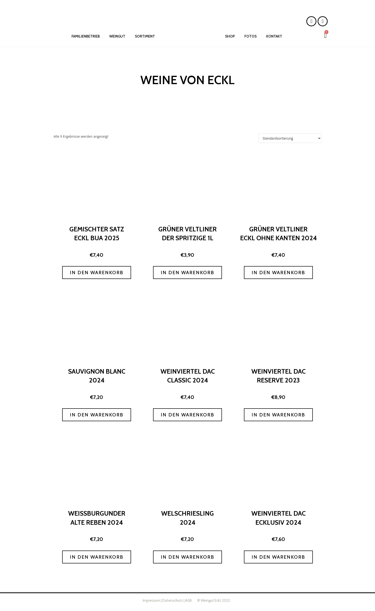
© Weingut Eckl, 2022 (213, 600)
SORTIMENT (145, 36)
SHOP (230, 36)
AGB (188, 600)
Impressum (151, 600)
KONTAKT (274, 36)
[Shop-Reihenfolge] (290, 138)
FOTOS (250, 36)
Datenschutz (172, 600)
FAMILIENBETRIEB (86, 36)
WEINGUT (117, 36)
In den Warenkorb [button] (96, 272)
